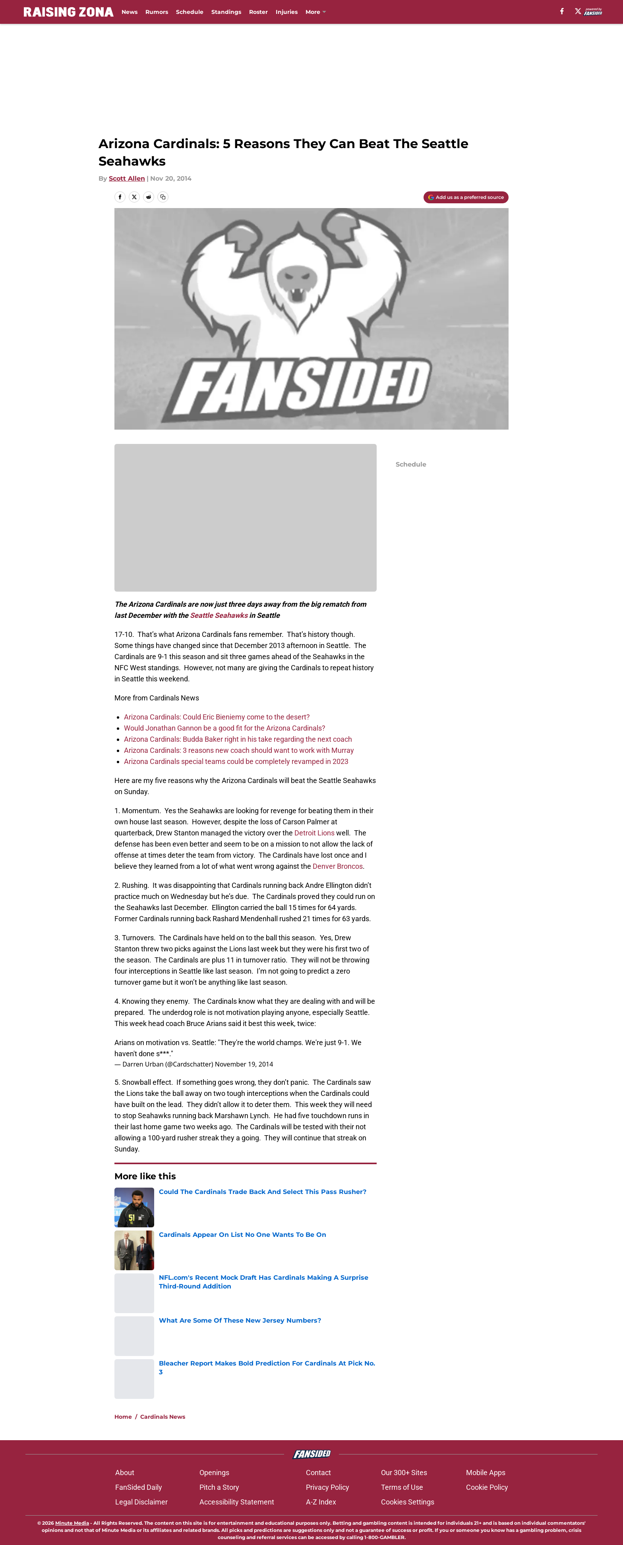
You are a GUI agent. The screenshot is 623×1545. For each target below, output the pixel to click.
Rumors (156, 11)
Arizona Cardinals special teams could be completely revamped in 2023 (236, 761)
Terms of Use (402, 1487)
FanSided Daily (138, 1487)
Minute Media (72, 1523)
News (129, 11)
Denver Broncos (338, 866)
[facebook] (562, 11)
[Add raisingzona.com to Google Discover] (466, 197)
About (124, 1472)
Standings (226, 11)
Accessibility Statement (236, 1502)
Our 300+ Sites (404, 1472)
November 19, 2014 (244, 1064)
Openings (214, 1472)
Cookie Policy (487, 1487)
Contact (318, 1472)
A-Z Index (321, 1502)
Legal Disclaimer (141, 1502)
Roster (258, 11)
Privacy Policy (327, 1487)
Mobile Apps (485, 1472)
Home (123, 1416)
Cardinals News (162, 1416)
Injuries (287, 11)
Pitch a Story (219, 1487)
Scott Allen (127, 178)
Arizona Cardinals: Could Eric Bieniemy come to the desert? (217, 717)
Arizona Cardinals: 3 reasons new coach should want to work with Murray (239, 750)
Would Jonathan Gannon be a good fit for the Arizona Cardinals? (224, 728)
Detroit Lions (314, 833)
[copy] (162, 197)
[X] (578, 11)
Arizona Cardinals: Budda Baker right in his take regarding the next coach (238, 739)
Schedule (189, 11)
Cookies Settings (407, 1502)
